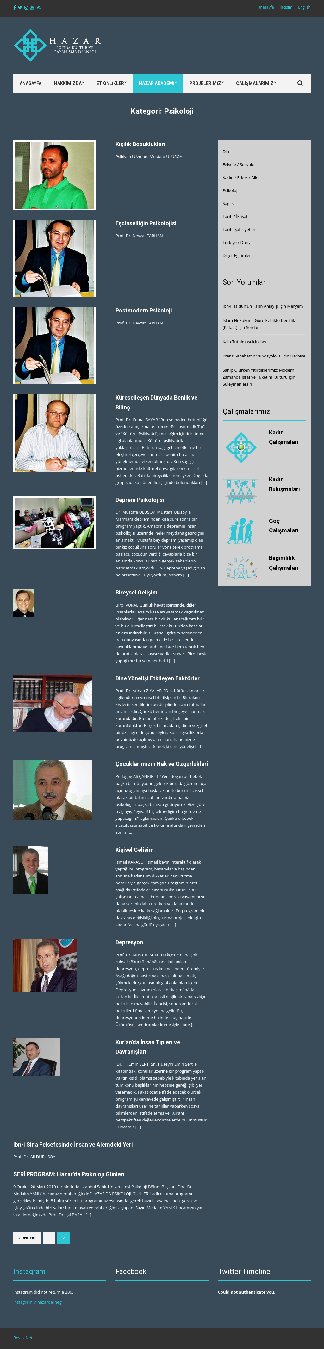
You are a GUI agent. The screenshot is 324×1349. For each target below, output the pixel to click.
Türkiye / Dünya (238, 242)
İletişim (286, 7)
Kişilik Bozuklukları (140, 144)
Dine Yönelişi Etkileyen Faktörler (157, 678)
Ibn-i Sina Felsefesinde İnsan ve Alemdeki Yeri (73, 1144)
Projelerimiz (205, 83)
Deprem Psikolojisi (139, 500)
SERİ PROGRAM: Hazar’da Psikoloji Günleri (69, 1174)
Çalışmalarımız (255, 83)
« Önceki (27, 1238)
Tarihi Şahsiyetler (239, 229)
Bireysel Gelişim (136, 592)
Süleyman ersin (237, 384)
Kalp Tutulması (237, 341)
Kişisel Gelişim (134, 849)
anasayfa (266, 7)
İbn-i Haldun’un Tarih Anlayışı (250, 306)
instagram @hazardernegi (38, 1302)
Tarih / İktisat (235, 216)
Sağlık (228, 203)
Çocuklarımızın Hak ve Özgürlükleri (161, 764)
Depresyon (129, 942)
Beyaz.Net (23, 1337)
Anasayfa (30, 83)
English (304, 7)
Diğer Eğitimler (237, 255)
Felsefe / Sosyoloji (240, 164)
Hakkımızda (68, 83)
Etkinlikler (110, 83)
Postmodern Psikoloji (143, 310)
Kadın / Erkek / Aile (241, 177)
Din (226, 151)
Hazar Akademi (156, 83)
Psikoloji (231, 190)
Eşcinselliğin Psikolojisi (146, 223)
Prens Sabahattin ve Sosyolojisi (252, 356)
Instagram (29, 1271)
